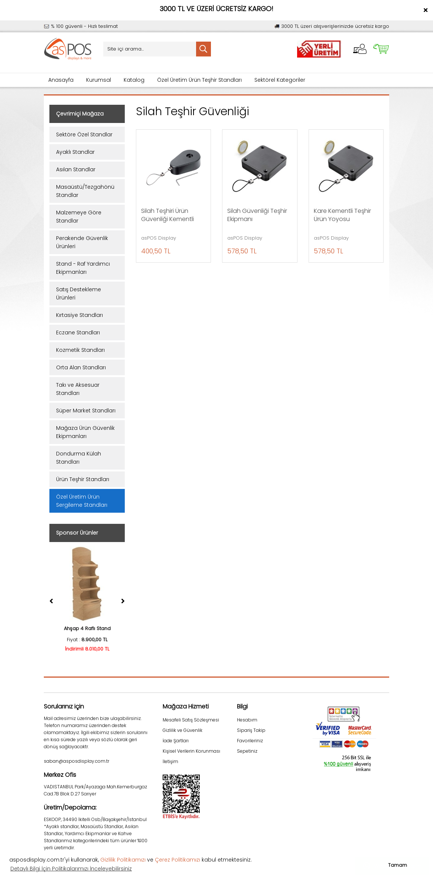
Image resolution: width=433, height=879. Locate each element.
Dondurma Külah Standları (78, 458)
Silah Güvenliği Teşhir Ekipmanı (257, 215)
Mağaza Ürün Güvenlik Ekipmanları (85, 432)
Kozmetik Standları (80, 350)
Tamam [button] (397, 865)
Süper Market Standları (85, 410)
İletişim (170, 761)
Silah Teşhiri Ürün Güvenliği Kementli (167, 215)
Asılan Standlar (75, 169)
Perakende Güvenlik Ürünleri (82, 242)
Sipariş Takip (251, 730)
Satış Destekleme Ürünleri (78, 293)
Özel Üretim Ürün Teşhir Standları (199, 80)
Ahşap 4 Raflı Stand (87, 628)
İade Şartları (176, 740)
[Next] (123, 601)
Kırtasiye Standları (79, 315)
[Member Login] (360, 48)
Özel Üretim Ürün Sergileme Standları (81, 501)
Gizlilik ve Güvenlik (182, 730)
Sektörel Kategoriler (279, 80)
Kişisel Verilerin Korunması (191, 751)
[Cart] (381, 48)
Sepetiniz (247, 751)
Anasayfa (61, 80)
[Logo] (68, 49)
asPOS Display (158, 238)
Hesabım (247, 720)
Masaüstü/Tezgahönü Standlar (85, 191)
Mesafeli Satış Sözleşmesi (191, 720)
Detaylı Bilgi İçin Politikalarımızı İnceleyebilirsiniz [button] (71, 868)
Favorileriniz (250, 740)
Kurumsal (98, 80)
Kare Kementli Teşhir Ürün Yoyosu (342, 215)
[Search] (157, 49)
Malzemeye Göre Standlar (78, 216)
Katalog (134, 80)
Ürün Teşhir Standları (82, 479)
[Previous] (51, 601)
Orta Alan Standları (81, 367)
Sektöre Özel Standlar (84, 134)
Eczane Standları (78, 332)
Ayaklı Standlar (75, 152)
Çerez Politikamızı (177, 859)
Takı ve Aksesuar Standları (78, 389)
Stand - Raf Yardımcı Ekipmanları (83, 268)
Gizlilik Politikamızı (123, 859)
